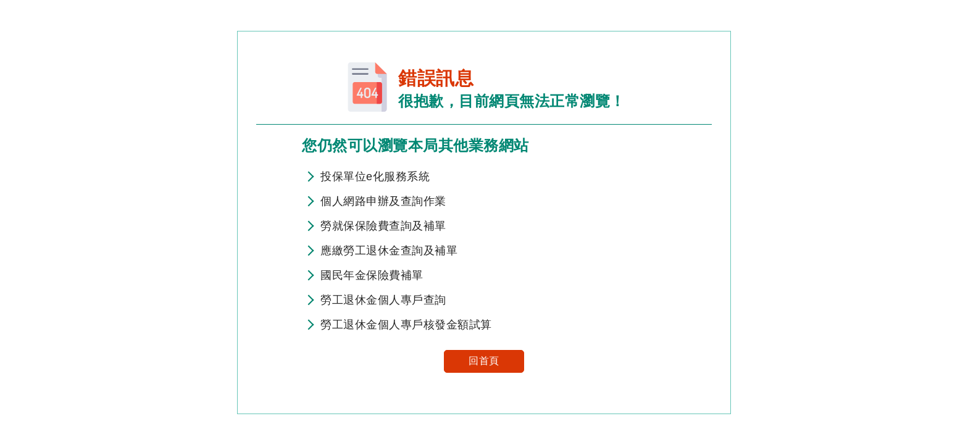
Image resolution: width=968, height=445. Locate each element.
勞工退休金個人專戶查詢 (383, 300)
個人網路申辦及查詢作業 (383, 201)
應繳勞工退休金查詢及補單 (388, 250)
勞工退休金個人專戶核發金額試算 (406, 324)
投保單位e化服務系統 (375, 176)
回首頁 (484, 361)
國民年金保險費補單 (372, 275)
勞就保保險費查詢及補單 (383, 226)
